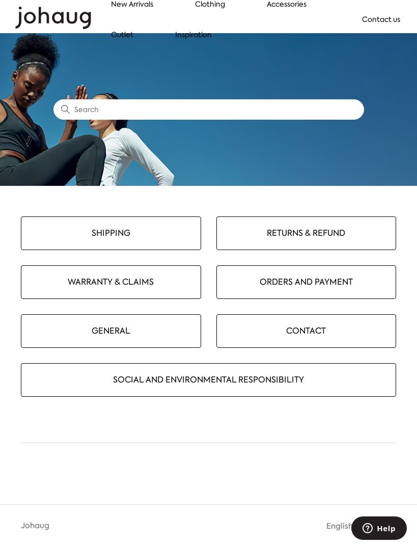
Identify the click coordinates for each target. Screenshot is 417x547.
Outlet (122, 34)
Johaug (35, 526)
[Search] (208, 109)
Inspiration (193, 34)
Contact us (381, 19)
